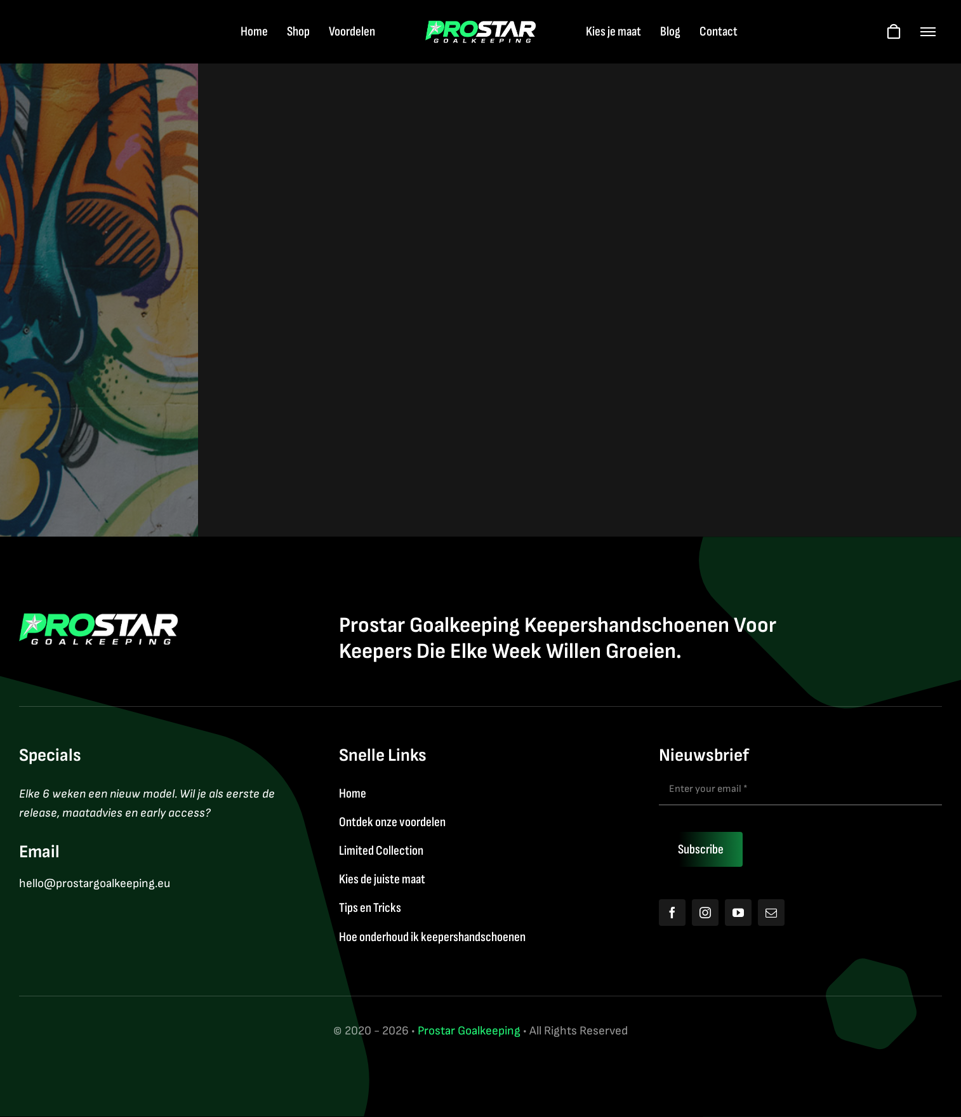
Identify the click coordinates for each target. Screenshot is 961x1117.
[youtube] (738, 912)
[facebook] (672, 912)
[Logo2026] (480, 27)
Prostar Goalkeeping (469, 1031)
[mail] (771, 912)
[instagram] (705, 912)
